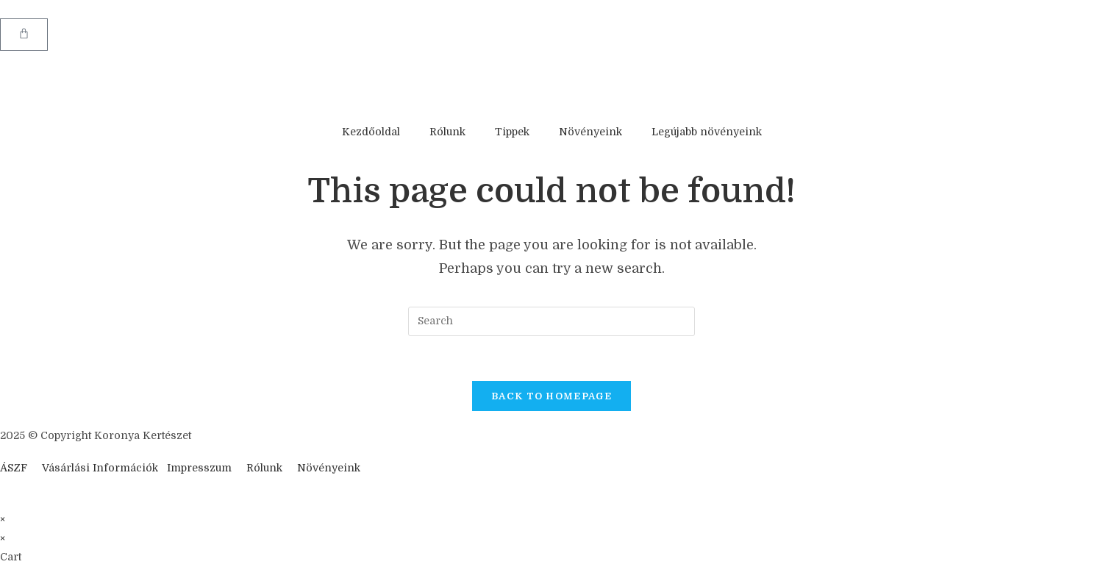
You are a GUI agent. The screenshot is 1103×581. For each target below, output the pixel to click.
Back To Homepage (551, 396)
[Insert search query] (551, 321)
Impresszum (199, 468)
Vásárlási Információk (101, 468)
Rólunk (447, 132)
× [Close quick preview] (2, 519)
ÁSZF (13, 468)
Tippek (512, 132)
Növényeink (590, 132)
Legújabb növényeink (707, 132)
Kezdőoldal (371, 132)
